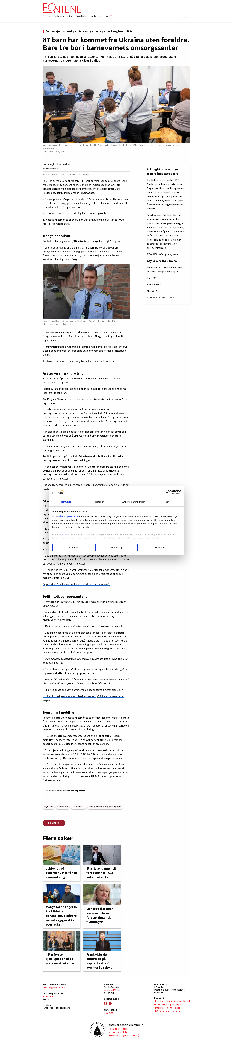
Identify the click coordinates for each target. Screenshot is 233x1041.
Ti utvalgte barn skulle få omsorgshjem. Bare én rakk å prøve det (79, 361)
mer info (64, 534)
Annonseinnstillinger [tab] (133, 502)
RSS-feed (108, 1013)
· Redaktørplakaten (118, 1028)
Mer (109, 16)
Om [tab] (167, 502)
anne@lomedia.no (51, 168)
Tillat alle (160, 547)
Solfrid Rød (48, 996)
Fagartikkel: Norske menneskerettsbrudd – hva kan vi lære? (76, 584)
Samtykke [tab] (65, 502)
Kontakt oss (96, 16)
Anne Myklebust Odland (57, 164)
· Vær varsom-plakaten (119, 1032)
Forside (46, 16)
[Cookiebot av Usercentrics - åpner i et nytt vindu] (168, 492)
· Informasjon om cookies (167, 1007)
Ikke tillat (73, 547)
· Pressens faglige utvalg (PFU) (123, 1035)
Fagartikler (81, 16)
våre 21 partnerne (68, 516)
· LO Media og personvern (167, 1011)
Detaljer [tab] (99, 502)
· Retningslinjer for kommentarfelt (172, 1001)
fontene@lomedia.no (54, 987)
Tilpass (116, 547)
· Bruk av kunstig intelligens (168, 1004)
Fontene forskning (62, 16)
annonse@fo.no (112, 990)
